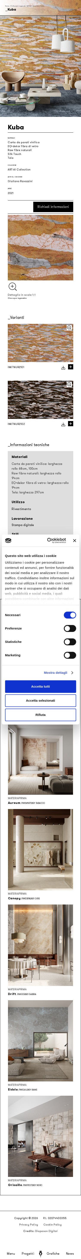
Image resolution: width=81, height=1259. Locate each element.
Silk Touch (14, 154)
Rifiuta (40, 715)
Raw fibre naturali (20, 150)
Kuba (42, 6)
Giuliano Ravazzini (20, 181)
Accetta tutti (40, 686)
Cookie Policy (52, 1224)
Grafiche (53, 1254)
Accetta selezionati (40, 700)
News (70, 1254)
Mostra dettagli (55, 672)
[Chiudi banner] (74, 540)
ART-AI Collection (33, 6)
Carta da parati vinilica (24, 142)
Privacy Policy (28, 1224)
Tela (10, 158)
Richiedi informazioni (53, 207)
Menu (11, 1254)
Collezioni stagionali (18, 6)
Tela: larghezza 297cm (28, 492)
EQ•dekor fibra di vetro (23, 146)
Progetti (28, 1254)
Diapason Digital (46, 1231)
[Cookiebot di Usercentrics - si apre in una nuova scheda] (49, 540)
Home (7, 6)
